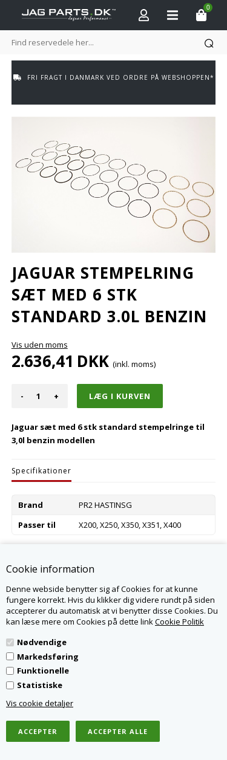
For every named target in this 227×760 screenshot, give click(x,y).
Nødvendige (42, 642)
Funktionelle (43, 670)
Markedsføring (48, 656)
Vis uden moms (40, 344)
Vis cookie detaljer (39, 703)
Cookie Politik (179, 621)
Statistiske (39, 685)
